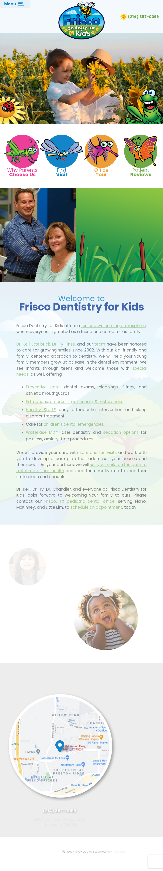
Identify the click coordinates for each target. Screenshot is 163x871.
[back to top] (143, 857)
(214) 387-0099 (143, 16)
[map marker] (64, 751)
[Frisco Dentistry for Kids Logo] (81, 20)
